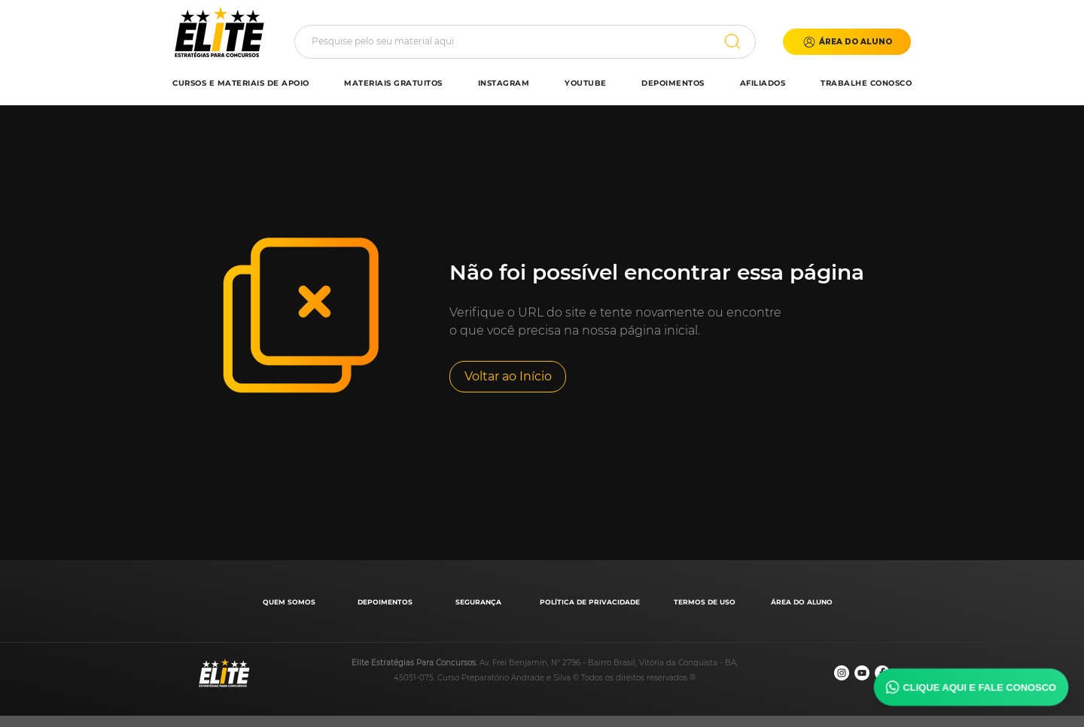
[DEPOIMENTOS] (386, 601)
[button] (847, 42)
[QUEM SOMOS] (290, 601)
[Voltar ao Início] (507, 376)
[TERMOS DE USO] (705, 601)
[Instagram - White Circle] (841, 672)
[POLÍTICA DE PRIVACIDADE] (591, 601)
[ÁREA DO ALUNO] (803, 601)
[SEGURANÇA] (479, 601)
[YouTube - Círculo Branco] (861, 672)
